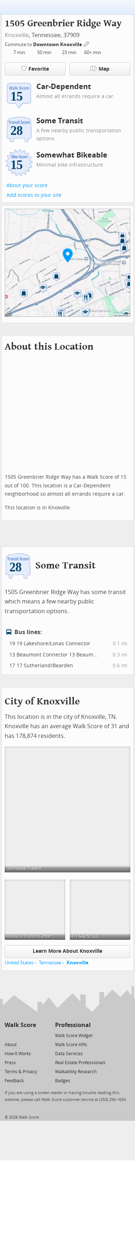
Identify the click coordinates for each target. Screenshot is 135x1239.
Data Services (69, 1053)
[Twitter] (9, 1035)
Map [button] (99, 69)
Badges (62, 1080)
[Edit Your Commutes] (86, 43)
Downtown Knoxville (58, 44)
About (11, 1044)
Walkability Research (75, 1071)
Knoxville (17, 35)
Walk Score (20, 1025)
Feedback (14, 1080)
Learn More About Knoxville (67, 951)
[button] (67, 255)
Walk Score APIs (71, 1044)
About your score (27, 185)
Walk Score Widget (74, 1035)
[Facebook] (20, 1035)
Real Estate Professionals (80, 1062)
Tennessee (50, 962)
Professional (73, 1025)
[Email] (31, 1035)
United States (19, 962)
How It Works (18, 1053)
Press (10, 1062)
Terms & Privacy (21, 1071)
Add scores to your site (34, 195)
